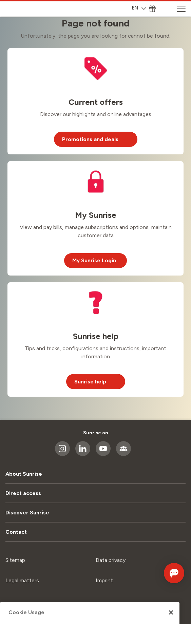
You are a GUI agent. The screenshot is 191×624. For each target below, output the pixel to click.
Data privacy (111, 560)
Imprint (104, 580)
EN (139, 8)
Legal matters (22, 580)
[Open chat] (174, 573)
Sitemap (15, 560)
